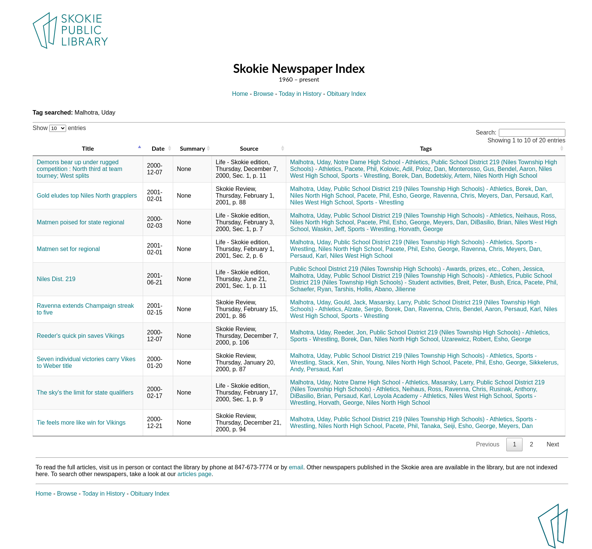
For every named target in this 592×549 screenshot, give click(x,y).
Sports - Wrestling (380, 202)
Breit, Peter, (473, 282)
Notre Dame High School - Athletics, (382, 162)
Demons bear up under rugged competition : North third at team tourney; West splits (79, 169)
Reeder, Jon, (351, 332)
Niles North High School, (322, 195)
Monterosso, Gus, (472, 169)
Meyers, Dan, (495, 195)
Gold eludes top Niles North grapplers (87, 195)
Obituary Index (346, 94)
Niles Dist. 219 (56, 279)
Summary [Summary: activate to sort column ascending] (192, 148)
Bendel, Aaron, (517, 169)
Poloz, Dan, (431, 169)
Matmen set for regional (68, 249)
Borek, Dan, (408, 175)
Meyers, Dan (516, 426)
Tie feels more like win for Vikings (81, 422)
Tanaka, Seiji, (438, 426)
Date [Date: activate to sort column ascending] (158, 148)
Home (240, 94)
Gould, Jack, (350, 302)
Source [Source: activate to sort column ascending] (249, 148)
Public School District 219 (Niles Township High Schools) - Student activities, (421, 279)
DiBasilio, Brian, (492, 222)
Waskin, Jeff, (329, 229)
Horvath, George (421, 229)
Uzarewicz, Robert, (467, 339)
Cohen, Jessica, (523, 269)
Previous (487, 444)
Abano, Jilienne (395, 289)
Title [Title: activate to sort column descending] (88, 148)
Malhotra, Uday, (311, 162)
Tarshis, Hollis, (353, 289)
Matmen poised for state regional (80, 222)
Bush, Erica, (506, 282)
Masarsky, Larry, (390, 302)
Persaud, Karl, (534, 195)
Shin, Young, (368, 362)
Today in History (300, 94)
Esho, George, (412, 195)
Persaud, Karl (325, 369)
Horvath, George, (342, 402)
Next (553, 444)
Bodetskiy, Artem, (449, 175)
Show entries (59, 128)
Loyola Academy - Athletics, (411, 396)
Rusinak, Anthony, (513, 389)
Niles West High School (361, 256)
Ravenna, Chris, (454, 195)
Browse (263, 94)
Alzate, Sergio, (363, 309)
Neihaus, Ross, (536, 215)
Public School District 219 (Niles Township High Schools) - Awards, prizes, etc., (395, 269)
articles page (195, 474)
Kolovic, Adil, (397, 169)
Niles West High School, (322, 202)
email (296, 467)
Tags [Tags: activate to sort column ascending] (426, 148)
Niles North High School (506, 175)
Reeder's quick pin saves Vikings (80, 336)
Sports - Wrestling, (365, 175)
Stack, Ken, (334, 362)
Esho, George (512, 339)
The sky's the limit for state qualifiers (85, 392)
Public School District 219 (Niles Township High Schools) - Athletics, (424, 189)
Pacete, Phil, (361, 169)
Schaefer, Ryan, (311, 289)
